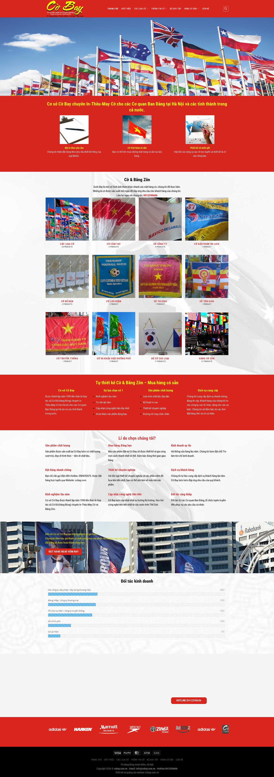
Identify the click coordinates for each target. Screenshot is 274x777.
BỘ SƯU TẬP (175, 8)
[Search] (226, 9)
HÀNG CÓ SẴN (191, 8)
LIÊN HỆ (205, 8)
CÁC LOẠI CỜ (141, 8)
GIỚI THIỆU (126, 8)
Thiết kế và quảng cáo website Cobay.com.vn (137, 772)
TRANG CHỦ (112, 8)
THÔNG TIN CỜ (159, 8)
